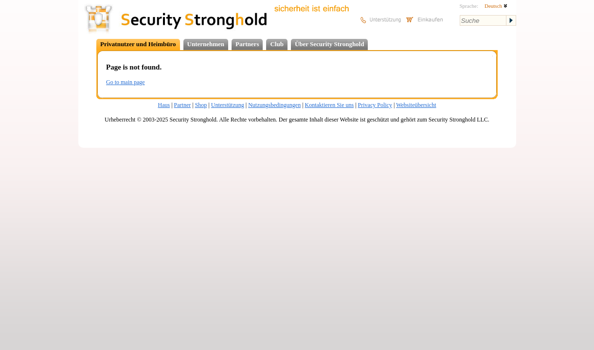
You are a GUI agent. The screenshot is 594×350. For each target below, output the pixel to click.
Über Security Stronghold (329, 44)
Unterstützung (227, 105)
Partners (247, 44)
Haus (164, 105)
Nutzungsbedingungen (274, 105)
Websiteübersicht (416, 105)
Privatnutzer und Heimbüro (138, 44)
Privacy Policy (375, 105)
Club (276, 44)
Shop (201, 105)
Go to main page (125, 82)
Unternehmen (206, 44)
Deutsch (496, 6)
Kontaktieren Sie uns (329, 105)
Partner (182, 105)
